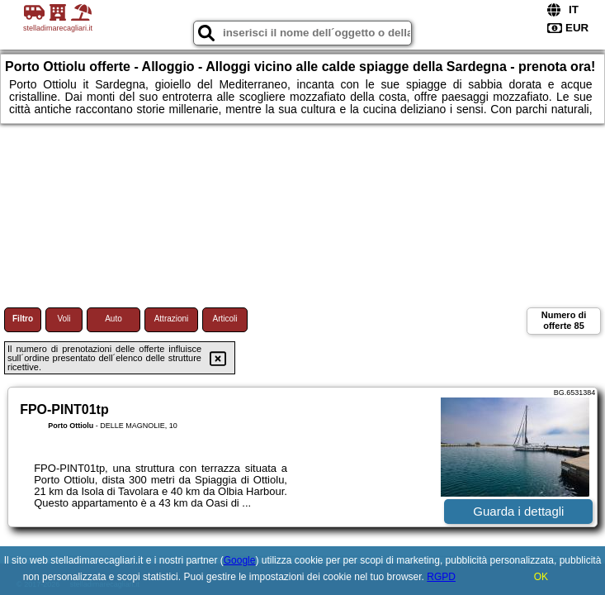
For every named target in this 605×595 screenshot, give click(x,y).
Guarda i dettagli (518, 511)
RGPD (441, 577)
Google (240, 560)
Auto (113, 318)
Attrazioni (171, 318)
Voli (63, 318)
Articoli (224, 318)
